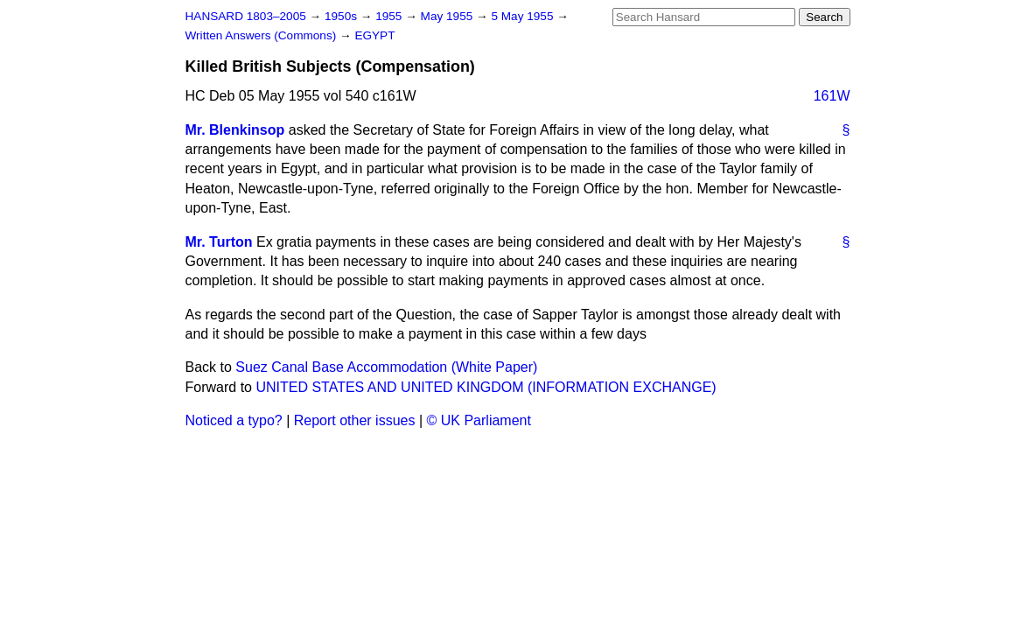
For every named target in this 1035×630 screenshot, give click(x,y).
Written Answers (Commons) (262, 35)
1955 (390, 16)
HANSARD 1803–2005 (245, 16)
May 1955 (448, 16)
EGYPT (374, 35)
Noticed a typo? (234, 420)
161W (832, 95)
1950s (342, 16)
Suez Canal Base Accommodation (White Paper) (386, 367)
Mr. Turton (219, 241)
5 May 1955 (523, 16)
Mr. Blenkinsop (235, 129)
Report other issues (355, 420)
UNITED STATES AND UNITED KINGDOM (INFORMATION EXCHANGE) (485, 387)
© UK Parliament (479, 420)
